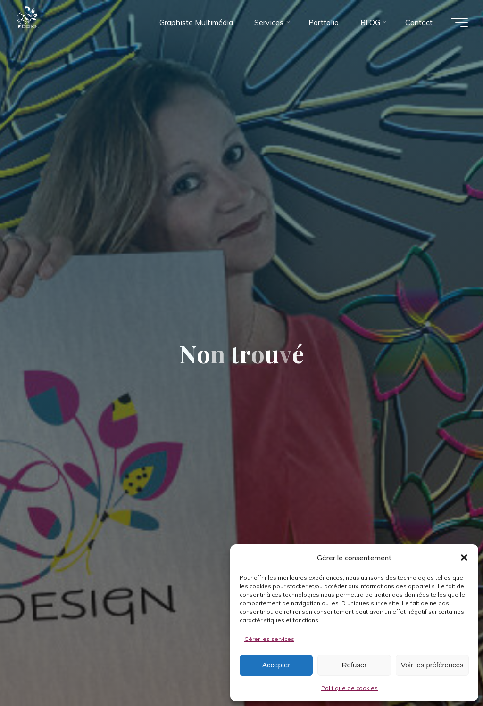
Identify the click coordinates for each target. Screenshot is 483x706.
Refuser (354, 665)
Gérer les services (269, 638)
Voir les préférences (432, 665)
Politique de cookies (349, 687)
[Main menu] (459, 22)
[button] (464, 557)
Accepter (276, 665)
